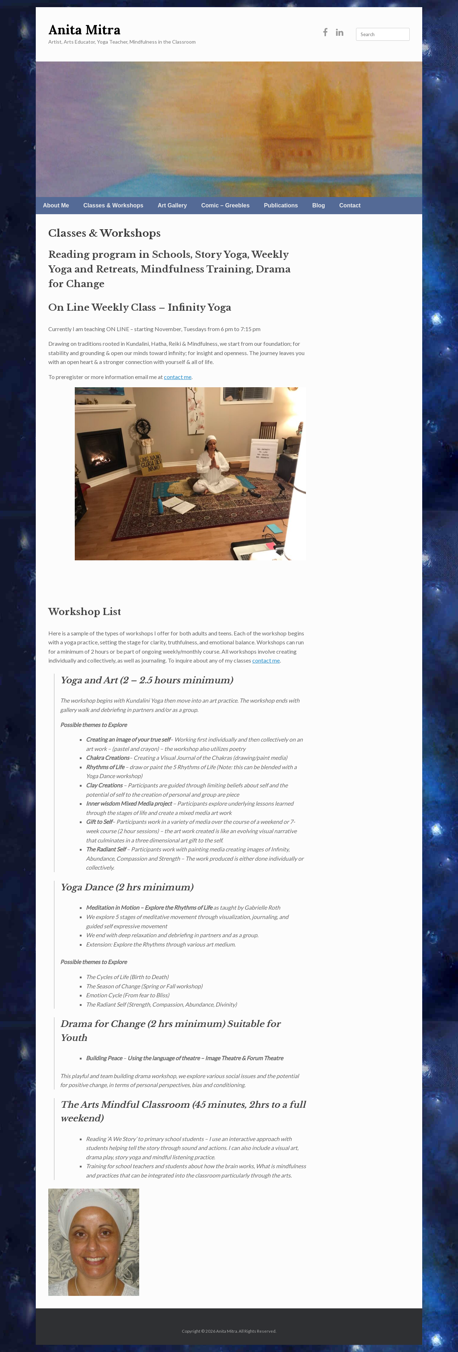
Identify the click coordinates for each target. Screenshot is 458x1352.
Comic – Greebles (225, 205)
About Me (56, 205)
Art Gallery (172, 205)
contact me (177, 376)
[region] (229, 129)
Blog (318, 205)
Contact (350, 205)
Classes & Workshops (113, 205)
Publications (281, 205)
